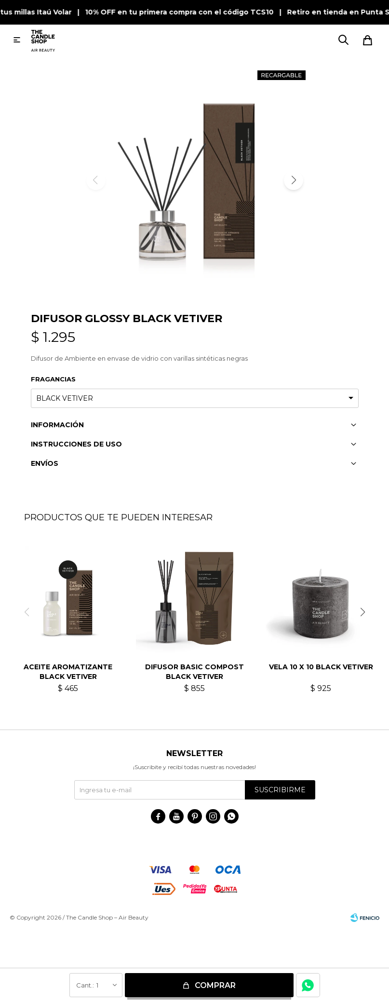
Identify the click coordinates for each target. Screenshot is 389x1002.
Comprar (215, 985)
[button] (293, 180)
